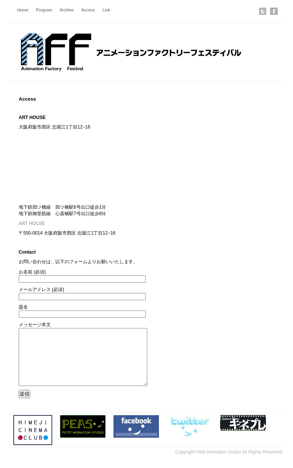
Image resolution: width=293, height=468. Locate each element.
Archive (67, 10)
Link (106, 10)
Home (22, 10)
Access (88, 10)
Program (44, 10)
